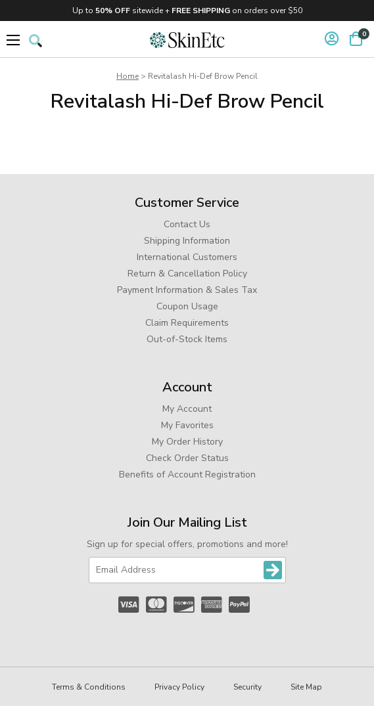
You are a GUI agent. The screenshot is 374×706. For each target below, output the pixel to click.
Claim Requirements (187, 323)
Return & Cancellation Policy (187, 273)
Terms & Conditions (89, 687)
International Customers (187, 257)
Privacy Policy (179, 687)
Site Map (306, 687)
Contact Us (187, 224)
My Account (187, 409)
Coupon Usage (187, 306)
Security (247, 687)
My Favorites (187, 425)
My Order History (187, 441)
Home (127, 76)
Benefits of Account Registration (187, 474)
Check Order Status (187, 458)
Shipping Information (187, 240)
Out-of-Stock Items (187, 339)
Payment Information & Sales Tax (187, 290)
